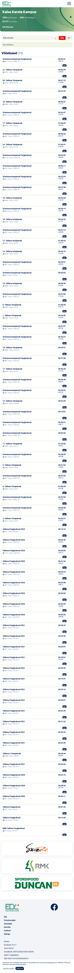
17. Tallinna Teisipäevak (12, 123)
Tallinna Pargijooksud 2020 (14, 775)
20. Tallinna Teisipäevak (12, 80)
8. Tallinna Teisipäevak (12, 305)
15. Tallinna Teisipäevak (12, 401)
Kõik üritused (8, 38)
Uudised (7, 930)
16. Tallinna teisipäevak (12, 251)
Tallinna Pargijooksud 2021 (14, 625)
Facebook (54, 907)
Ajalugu (7, 934)
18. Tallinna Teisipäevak (12, 102)
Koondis (7, 927)
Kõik (62, 38)
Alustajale (8, 924)
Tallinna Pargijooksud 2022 (14, 529)
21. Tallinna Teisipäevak (12, 70)
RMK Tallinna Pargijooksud (14, 828)
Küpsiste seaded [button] (8, 968)
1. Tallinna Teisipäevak (12, 315)
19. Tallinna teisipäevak (12, 198)
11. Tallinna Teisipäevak (12, 444)
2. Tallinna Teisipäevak (12, 518)
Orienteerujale (10, 920)
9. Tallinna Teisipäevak (12, 465)
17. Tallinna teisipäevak (12, 241)
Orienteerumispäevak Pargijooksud (17, 59)
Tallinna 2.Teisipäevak (12, 753)
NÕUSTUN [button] (20, 968)
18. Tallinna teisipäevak (12, 219)
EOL (5, 917)
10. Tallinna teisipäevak (12, 283)
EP (69, 38)
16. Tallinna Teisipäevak (12, 144)
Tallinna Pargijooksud (11, 807)
